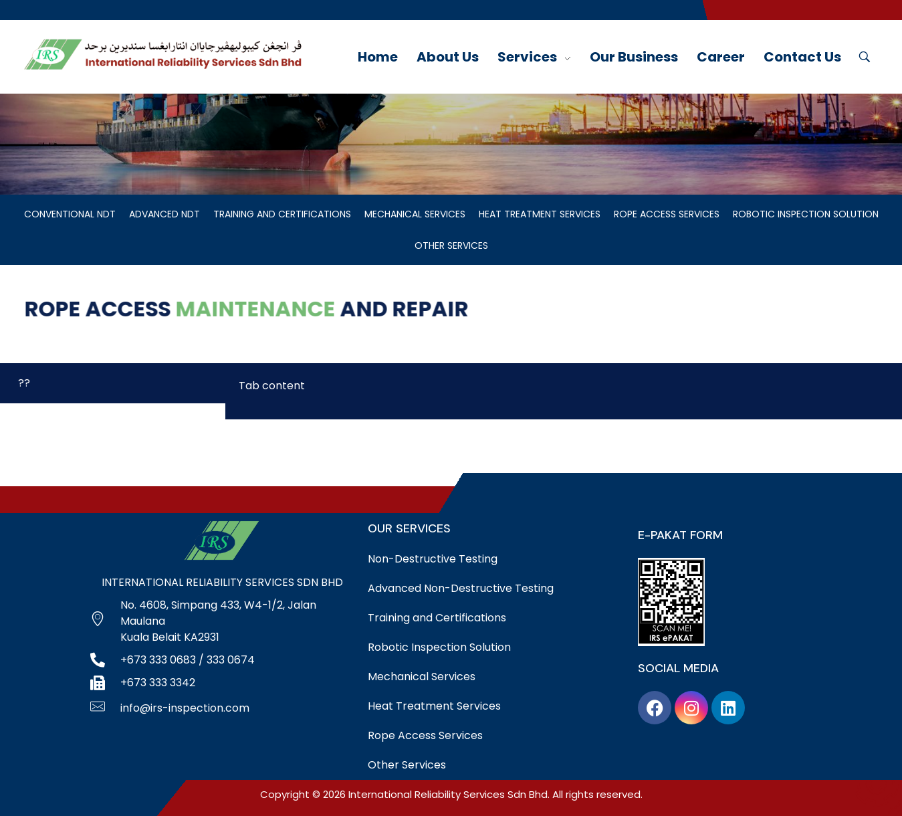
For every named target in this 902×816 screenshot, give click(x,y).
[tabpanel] (563, 391)
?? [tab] (24, 383)
